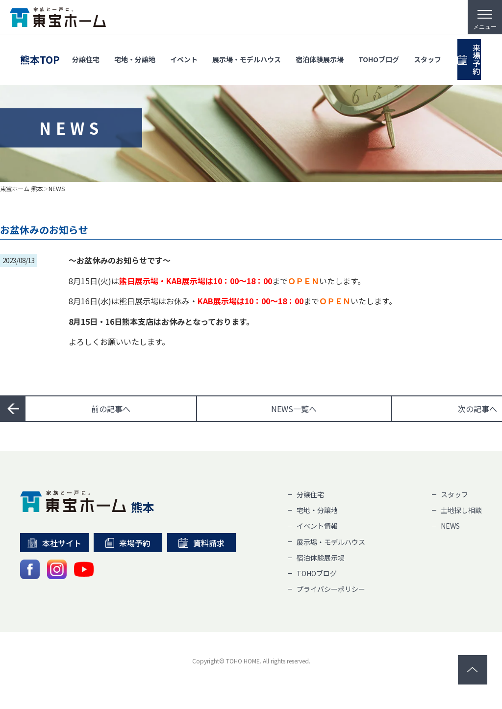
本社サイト (54, 543)
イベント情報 (317, 526)
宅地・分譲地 (134, 50)
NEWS (57, 188)
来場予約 (127, 543)
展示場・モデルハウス (246, 50)
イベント (184, 50)
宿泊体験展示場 (320, 50)
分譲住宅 (86, 50)
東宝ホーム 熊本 (21, 188)
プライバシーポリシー (331, 589)
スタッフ (427, 50)
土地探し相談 (461, 510)
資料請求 (201, 543)
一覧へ (294, 409)
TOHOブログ (378, 50)
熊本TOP (40, 50)
